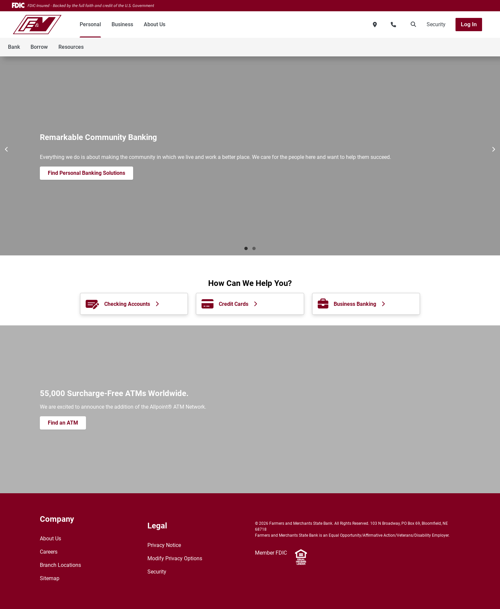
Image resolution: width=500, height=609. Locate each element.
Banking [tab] (246, 248)
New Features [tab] (254, 248)
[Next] (493, 149)
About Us (154, 24)
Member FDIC (271, 553)
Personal (90, 24)
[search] (412, 25)
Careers (48, 552)
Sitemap (49, 578)
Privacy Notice (164, 545)
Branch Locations (60, 565)
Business (122, 24)
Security (436, 24)
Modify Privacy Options (174, 558)
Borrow (39, 47)
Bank (14, 47)
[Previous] (6, 149)
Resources (71, 47)
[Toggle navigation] (448, 43)
